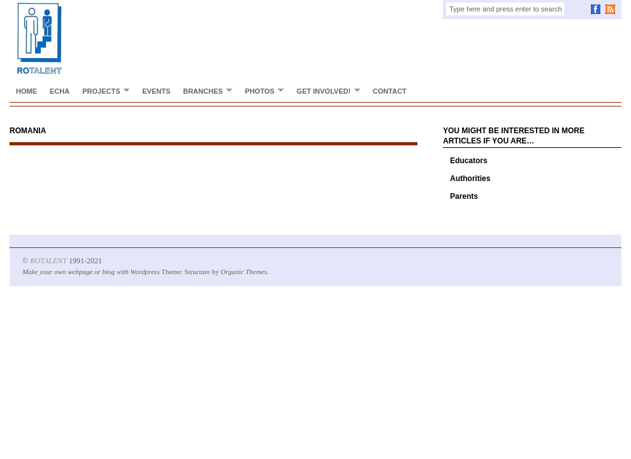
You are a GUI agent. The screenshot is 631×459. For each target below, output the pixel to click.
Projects (102, 91)
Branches (204, 91)
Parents (464, 196)
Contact (390, 91)
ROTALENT (48, 260)
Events (156, 91)
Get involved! (325, 91)
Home (26, 91)
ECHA (59, 91)
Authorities (470, 178)
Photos (261, 91)
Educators (469, 160)
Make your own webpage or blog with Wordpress (90, 271)
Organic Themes (244, 271)
